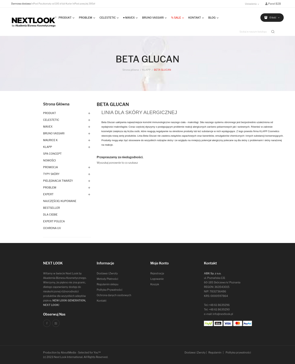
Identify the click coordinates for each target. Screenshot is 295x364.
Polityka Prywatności (109, 289)
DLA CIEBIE (50, 214)
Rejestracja (157, 273)
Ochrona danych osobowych (114, 295)
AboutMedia (68, 352)
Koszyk (154, 284)
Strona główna (56, 104)
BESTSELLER (51, 207)
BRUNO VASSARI (54, 133)
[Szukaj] (257, 31)
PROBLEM (49, 187)
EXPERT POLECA (54, 221)
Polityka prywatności (238, 352)
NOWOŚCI (49, 160)
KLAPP (47, 146)
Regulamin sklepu (107, 284)
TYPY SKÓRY (51, 174)
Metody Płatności (107, 278)
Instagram (56, 323)
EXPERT (48, 194)
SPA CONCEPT (52, 153)
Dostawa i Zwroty (107, 273)
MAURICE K (50, 140)
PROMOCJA (50, 167)
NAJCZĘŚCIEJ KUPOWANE (59, 201)
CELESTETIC (51, 119)
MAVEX (47, 126)
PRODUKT (49, 113)
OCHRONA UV (52, 228)
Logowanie (157, 278)
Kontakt (101, 300)
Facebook (47, 323)
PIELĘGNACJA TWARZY (58, 180)
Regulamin (214, 352)
